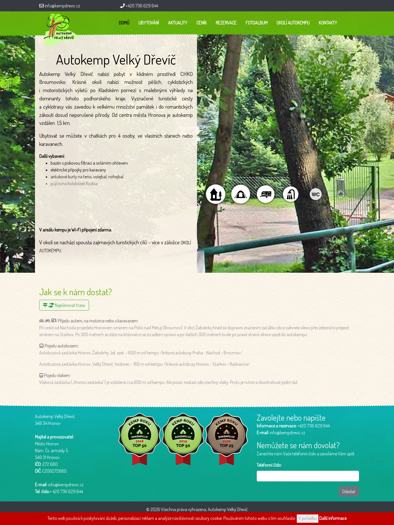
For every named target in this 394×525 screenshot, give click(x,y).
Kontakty (328, 23)
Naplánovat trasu (64, 305)
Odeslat (348, 491)
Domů (124, 23)
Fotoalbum (256, 23)
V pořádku (307, 518)
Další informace (333, 518)
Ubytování (148, 23)
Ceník (201, 23)
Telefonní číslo (269, 465)
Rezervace (226, 23)
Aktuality (177, 23)
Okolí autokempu (293, 23)
